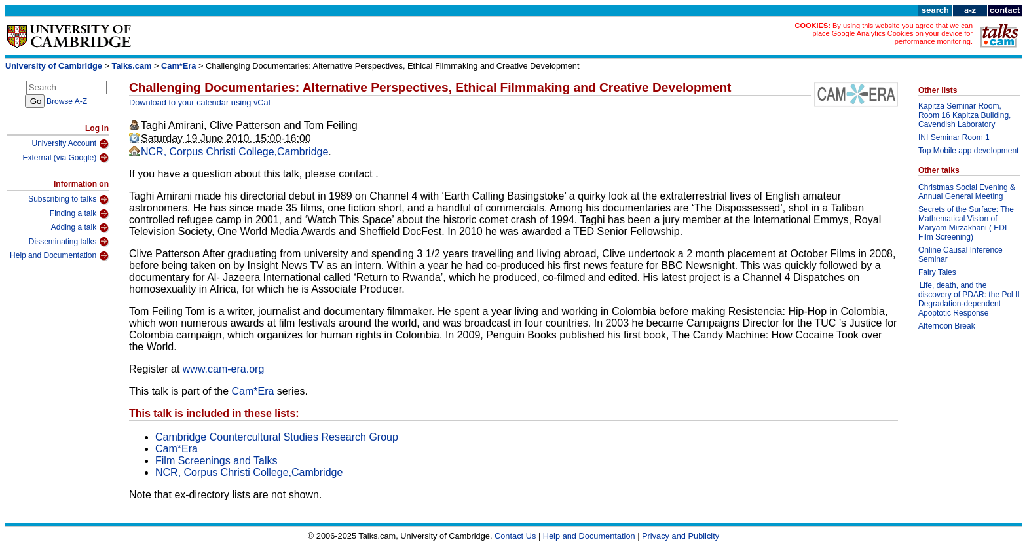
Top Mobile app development (968, 150)
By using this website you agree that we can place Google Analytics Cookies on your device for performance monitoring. (892, 33)
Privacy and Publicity (680, 536)
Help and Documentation (59, 256)
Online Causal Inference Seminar (960, 255)
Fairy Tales (937, 272)
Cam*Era (178, 66)
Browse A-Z (67, 101)
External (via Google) (65, 158)
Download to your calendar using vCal (200, 102)
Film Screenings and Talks (216, 460)
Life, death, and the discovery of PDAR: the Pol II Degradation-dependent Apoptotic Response (969, 299)
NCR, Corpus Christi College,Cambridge (234, 151)
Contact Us (515, 536)
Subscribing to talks (68, 199)
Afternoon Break (946, 326)
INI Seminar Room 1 (954, 137)
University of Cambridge (53, 66)
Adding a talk (80, 228)
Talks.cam (132, 66)
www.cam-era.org (223, 368)
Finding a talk (79, 214)
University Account (70, 144)
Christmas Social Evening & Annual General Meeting (966, 192)
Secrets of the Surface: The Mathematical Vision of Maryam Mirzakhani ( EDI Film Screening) (966, 223)
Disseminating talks (69, 241)
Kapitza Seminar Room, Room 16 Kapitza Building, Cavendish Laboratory (964, 115)
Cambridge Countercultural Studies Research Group (276, 437)
